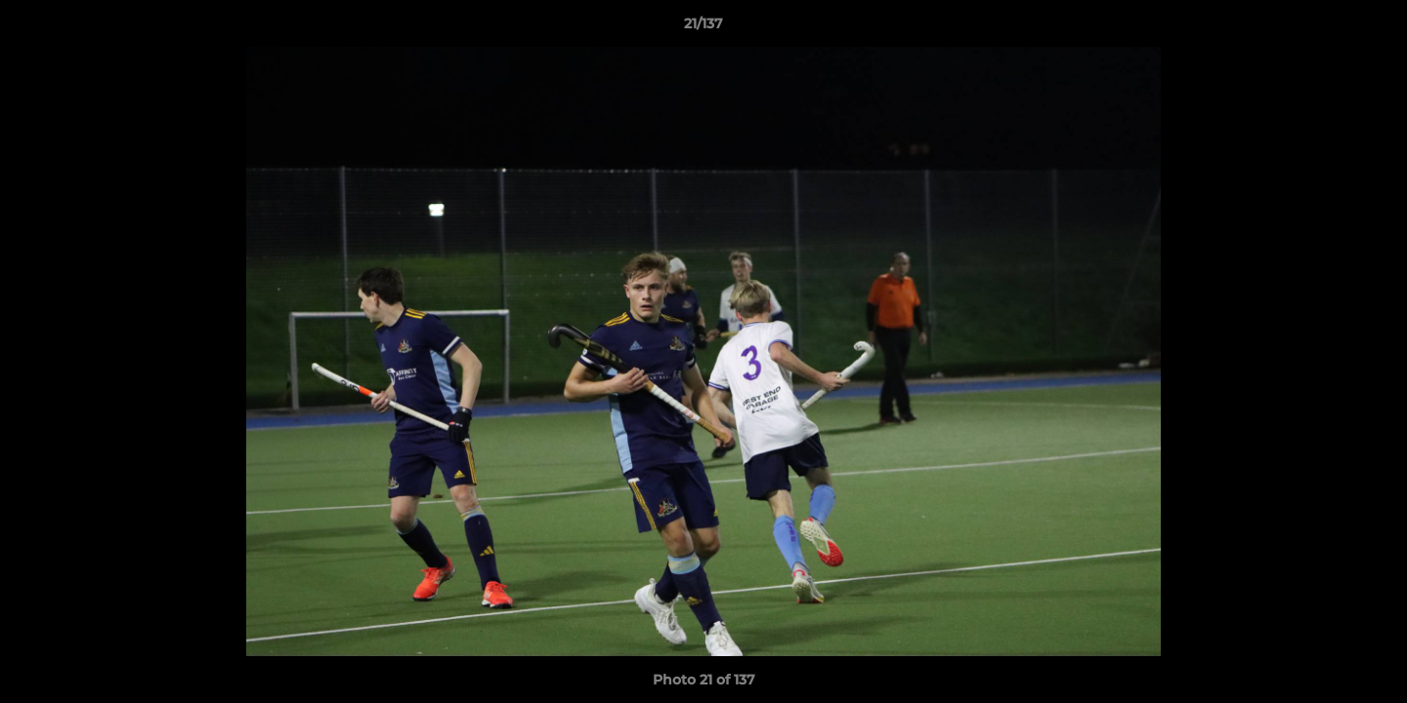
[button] (1372, 28)
